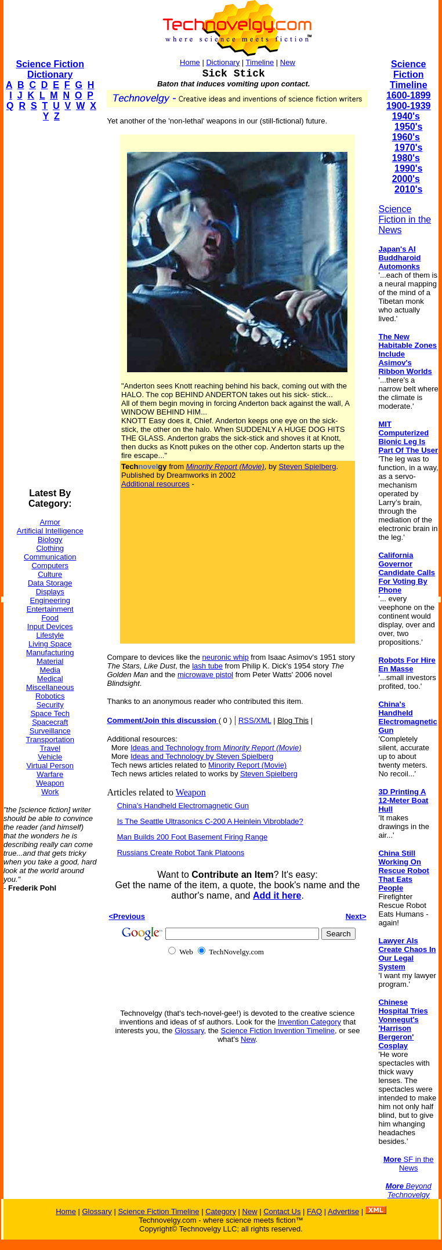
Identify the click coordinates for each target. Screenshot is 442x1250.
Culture (50, 574)
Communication (50, 557)
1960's (406, 137)
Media (50, 670)
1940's (406, 116)
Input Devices (50, 626)
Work (50, 791)
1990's (408, 168)
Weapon (50, 783)
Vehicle (50, 757)
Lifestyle (50, 635)
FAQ (314, 1211)
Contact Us (281, 1211)
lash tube (207, 666)
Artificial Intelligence (50, 530)
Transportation (50, 739)
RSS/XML (254, 720)
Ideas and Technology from (216, 747)
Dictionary (223, 62)
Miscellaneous (50, 687)
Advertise (343, 1211)
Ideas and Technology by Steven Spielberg (202, 756)
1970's (408, 147)
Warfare (50, 774)
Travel (49, 748)
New (287, 62)
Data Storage (50, 583)
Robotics (50, 696)
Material (50, 661)
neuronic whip (225, 657)
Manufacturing (50, 652)
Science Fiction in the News (404, 219)
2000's (406, 179)
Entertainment (50, 609)
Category (220, 1211)
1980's (406, 158)
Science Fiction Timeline (408, 74)
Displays (50, 591)
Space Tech (50, 713)
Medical (50, 678)
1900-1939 (408, 106)
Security (50, 704)
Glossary (189, 1030)
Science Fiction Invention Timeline (277, 1030)
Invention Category (309, 1022)
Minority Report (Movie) (247, 765)
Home (190, 62)
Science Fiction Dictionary (50, 69)
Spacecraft (50, 722)
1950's (408, 127)
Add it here (277, 895)
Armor (50, 522)
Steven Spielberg (307, 466)
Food (50, 617)
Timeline (260, 62)
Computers (49, 565)
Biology (50, 539)
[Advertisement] (49, 305)
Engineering (50, 600)
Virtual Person (50, 765)
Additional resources (155, 483)
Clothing (50, 548)
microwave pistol (205, 674)
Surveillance (50, 730)
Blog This (293, 720)
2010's (408, 189)
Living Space (49, 643)
